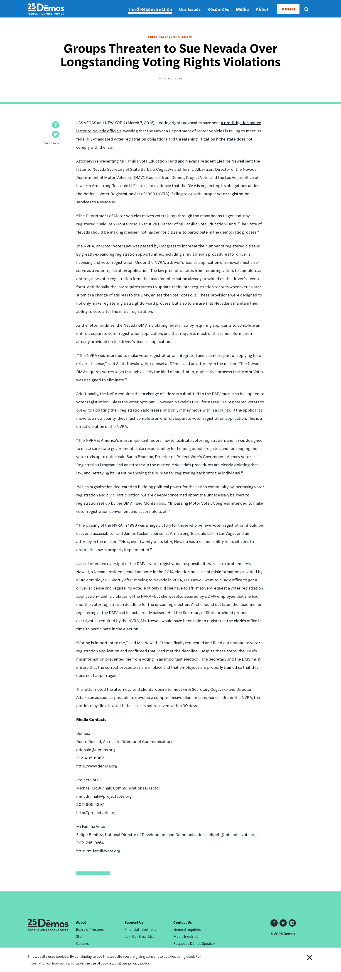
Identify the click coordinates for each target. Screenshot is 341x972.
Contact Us (182, 922)
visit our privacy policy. (132, 963)
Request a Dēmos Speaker (194, 943)
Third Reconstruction (150, 9)
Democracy (51, 143)
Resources (218, 9)
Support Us (134, 922)
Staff (79, 936)
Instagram (292, 923)
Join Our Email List (139, 936)
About (262, 9)
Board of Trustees (90, 929)
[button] (55, 124)
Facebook (274, 923)
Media (242, 9)
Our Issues (190, 9)
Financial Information (142, 929)
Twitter (283, 923)
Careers (82, 943)
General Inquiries (187, 929)
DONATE (288, 9)
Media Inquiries (185, 936)
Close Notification (304, 960)
